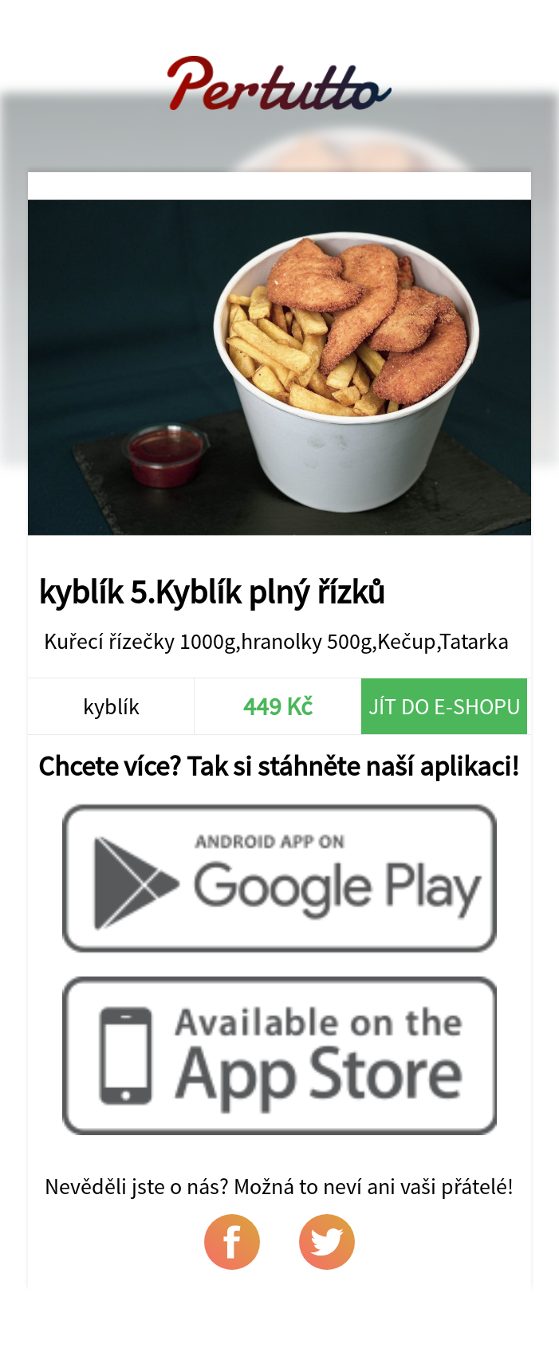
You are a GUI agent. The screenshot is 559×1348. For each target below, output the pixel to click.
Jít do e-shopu (444, 706)
